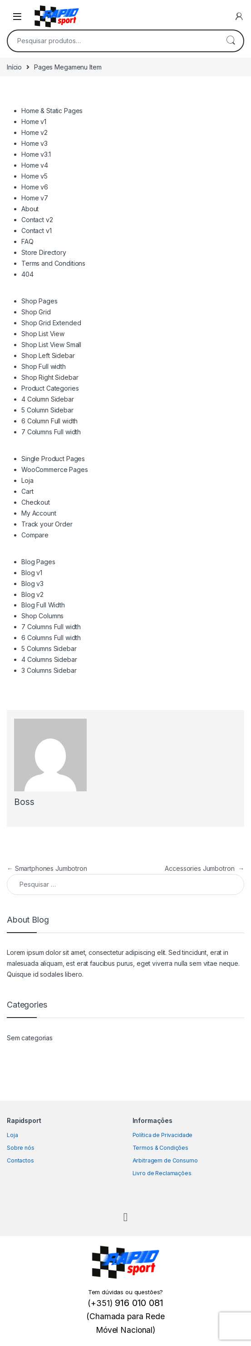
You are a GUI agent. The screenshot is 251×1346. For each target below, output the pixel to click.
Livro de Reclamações (162, 1173)
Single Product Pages (53, 458)
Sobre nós (20, 1147)
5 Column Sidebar (47, 410)
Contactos (20, 1160)
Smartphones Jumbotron (47, 868)
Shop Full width (43, 366)
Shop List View (42, 334)
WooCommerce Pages (54, 469)
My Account (38, 513)
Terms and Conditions (53, 263)
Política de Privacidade (163, 1135)
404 (27, 274)
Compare (35, 535)
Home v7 (34, 198)
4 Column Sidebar (47, 399)
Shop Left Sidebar (48, 355)
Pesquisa (230, 40)
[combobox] (113, 40)
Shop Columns (42, 616)
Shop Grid (36, 312)
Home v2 (34, 132)
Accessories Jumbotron (204, 868)
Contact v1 (36, 230)
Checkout (35, 502)
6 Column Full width (49, 421)
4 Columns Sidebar (49, 659)
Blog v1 (31, 572)
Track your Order (47, 524)
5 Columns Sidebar (49, 648)
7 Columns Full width (51, 432)
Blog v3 (32, 583)
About (30, 209)
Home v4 (34, 165)
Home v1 (33, 121)
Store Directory (43, 252)
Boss (24, 802)
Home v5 (34, 176)
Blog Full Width (43, 605)
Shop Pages (39, 301)
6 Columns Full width (51, 637)
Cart (27, 491)
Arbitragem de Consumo (165, 1160)
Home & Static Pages (52, 110)
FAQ (27, 241)
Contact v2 (37, 220)
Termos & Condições (160, 1147)
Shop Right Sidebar (49, 377)
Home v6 (34, 187)
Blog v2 (32, 594)
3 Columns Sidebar (49, 670)
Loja (27, 480)
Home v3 (34, 143)
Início (14, 67)
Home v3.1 (36, 154)
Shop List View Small (51, 344)
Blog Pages (38, 562)
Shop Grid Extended (51, 323)
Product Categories (50, 388)
